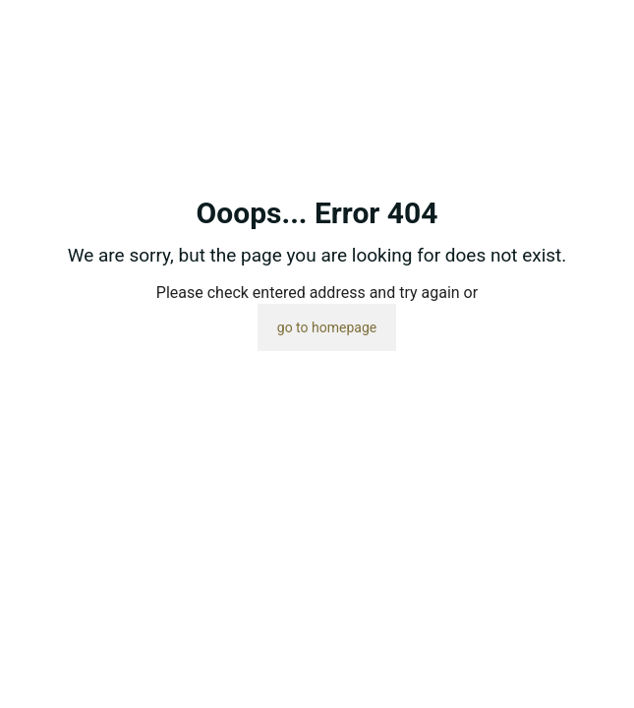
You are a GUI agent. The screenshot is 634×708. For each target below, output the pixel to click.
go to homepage (326, 327)
